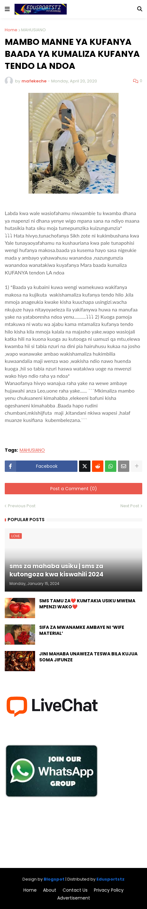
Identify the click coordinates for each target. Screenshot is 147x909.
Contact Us (75, 890)
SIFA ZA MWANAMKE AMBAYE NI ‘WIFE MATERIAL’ (81, 630)
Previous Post (21, 506)
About (49, 890)
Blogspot (54, 879)
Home (11, 30)
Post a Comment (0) (73, 488)
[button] (7, 9)
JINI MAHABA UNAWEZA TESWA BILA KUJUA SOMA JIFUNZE (88, 657)
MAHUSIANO (33, 30)
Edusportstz (110, 879)
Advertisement (73, 898)
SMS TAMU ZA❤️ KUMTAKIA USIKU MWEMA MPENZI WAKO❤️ (87, 604)
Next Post (129, 506)
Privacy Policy (109, 890)
